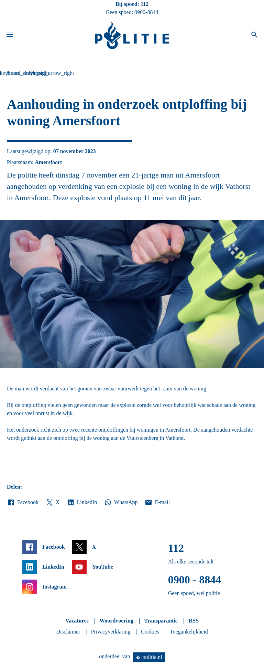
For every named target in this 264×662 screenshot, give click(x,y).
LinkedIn (82, 502)
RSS (193, 621)
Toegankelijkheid (189, 632)
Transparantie (160, 621)
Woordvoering (116, 621)
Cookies (150, 632)
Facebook (22, 502)
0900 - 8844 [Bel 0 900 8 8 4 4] (194, 579)
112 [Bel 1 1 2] (144, 4)
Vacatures (77, 621)
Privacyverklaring (111, 632)
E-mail (156, 502)
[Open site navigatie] (10, 35)
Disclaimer (68, 632)
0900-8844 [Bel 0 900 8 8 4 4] (146, 12)
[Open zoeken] (254, 35)
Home (13, 73)
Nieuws (37, 73)
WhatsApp (121, 502)
